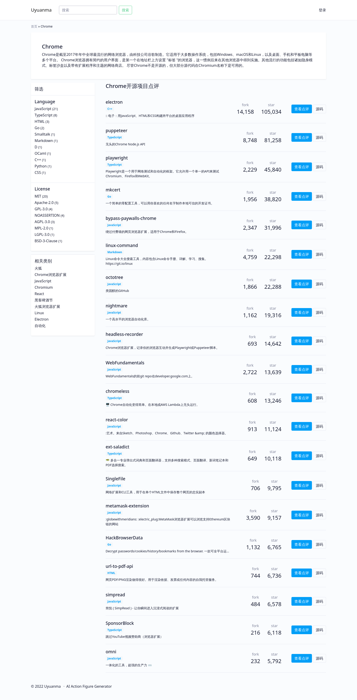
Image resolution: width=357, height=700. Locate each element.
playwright (117, 158)
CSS (38, 172)
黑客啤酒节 (44, 300)
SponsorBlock (120, 623)
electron (114, 102)
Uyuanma (41, 10)
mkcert (113, 190)
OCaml (40, 153)
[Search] (88, 10)
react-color (117, 420)
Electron (41, 319)
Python (41, 166)
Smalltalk (42, 134)
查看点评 (301, 108)
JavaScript (43, 108)
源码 (319, 108)
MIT (38, 196)
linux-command (122, 245)
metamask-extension (127, 506)
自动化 (40, 325)
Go (37, 127)
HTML (40, 121)
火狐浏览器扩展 (47, 306)
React (39, 293)
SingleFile (115, 479)
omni (111, 652)
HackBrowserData (124, 538)
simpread (115, 595)
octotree (114, 277)
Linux (39, 312)
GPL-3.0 (41, 208)
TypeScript (43, 115)
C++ (38, 159)
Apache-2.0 (44, 202)
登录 (322, 10)
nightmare (116, 306)
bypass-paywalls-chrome (131, 218)
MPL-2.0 (41, 228)
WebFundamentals (125, 363)
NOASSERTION (47, 215)
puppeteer (116, 131)
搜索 (125, 10)
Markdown (44, 140)
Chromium (44, 287)
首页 (34, 26)
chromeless (117, 391)
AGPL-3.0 (42, 221)
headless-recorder (124, 334)
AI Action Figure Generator (89, 686)
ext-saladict (117, 447)
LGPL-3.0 (42, 234)
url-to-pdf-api (119, 566)
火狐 (38, 268)
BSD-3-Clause (46, 240)
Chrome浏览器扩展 (50, 274)
